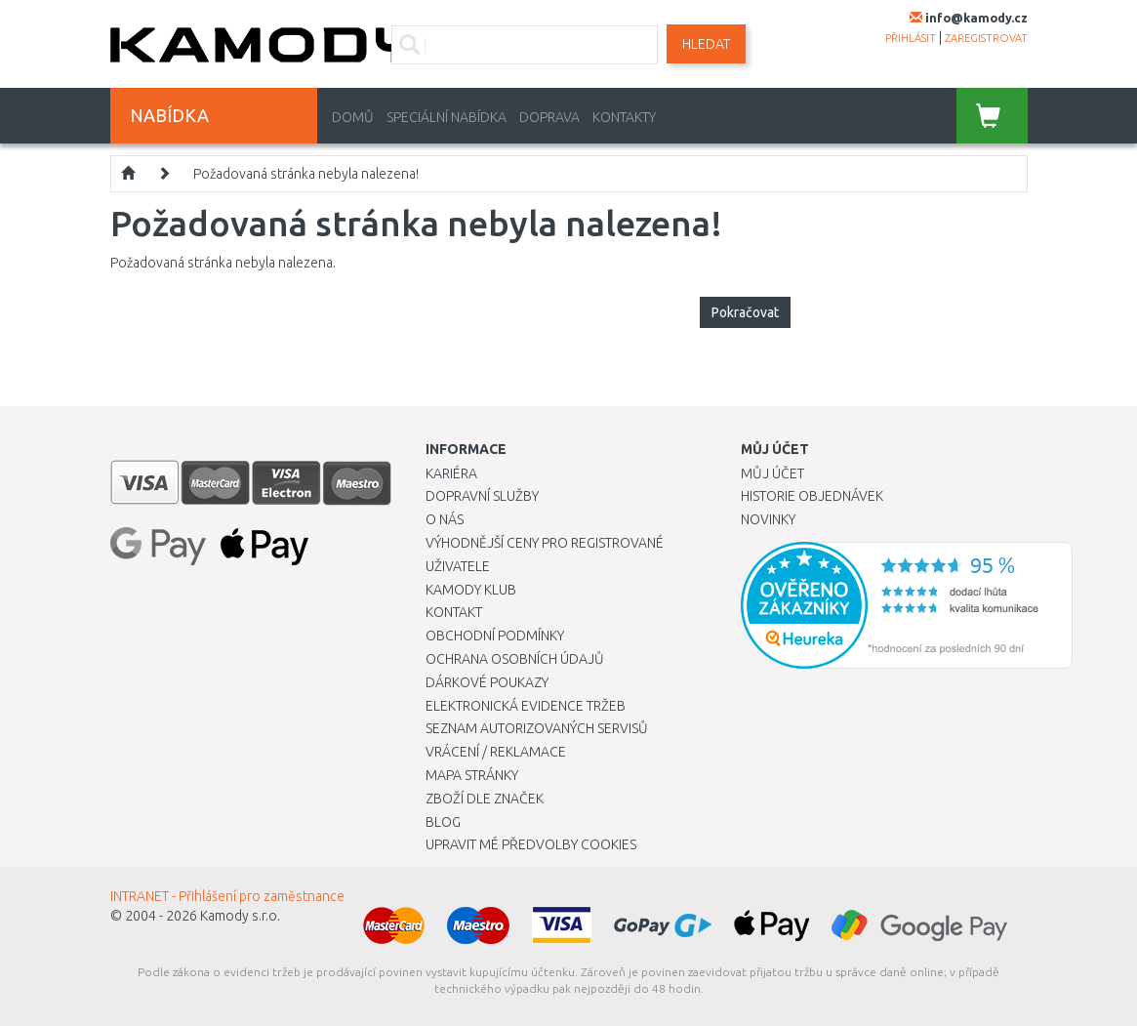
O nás (445, 519)
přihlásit (910, 38)
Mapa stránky (472, 775)
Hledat (706, 44)
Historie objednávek (812, 496)
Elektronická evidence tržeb (526, 706)
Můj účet (772, 473)
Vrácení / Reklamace (496, 751)
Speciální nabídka (446, 117)
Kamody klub (471, 589)
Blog (443, 822)
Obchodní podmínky (495, 635)
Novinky (768, 519)
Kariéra (451, 473)
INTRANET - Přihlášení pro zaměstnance (227, 896)
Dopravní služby (482, 496)
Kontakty (624, 117)
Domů (353, 117)
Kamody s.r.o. (240, 915)
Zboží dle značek (485, 798)
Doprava (549, 117)
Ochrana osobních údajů (515, 659)
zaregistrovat (986, 38)
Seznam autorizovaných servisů (537, 728)
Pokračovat (745, 312)
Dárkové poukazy (487, 682)
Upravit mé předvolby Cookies (531, 844)
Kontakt (454, 612)
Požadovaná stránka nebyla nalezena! (306, 174)
